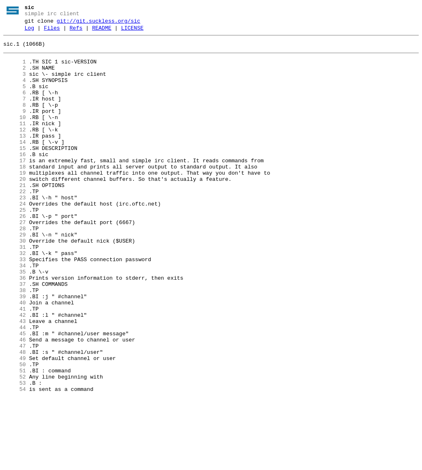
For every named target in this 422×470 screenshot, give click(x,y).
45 (14, 394)
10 (14, 134)
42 (14, 372)
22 (14, 223)
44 (14, 386)
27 (14, 260)
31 (14, 290)
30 (14, 283)
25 (14, 246)
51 (14, 438)
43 (14, 379)
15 (14, 171)
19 (14, 201)
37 (14, 335)
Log (29, 31)
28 (14, 268)
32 (14, 298)
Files (52, 31)
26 (14, 253)
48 (14, 416)
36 (14, 327)
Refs (76, 31)
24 (14, 238)
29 (14, 275)
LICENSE (132, 31)
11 (14, 142)
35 (14, 320)
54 (14, 461)
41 (14, 364)
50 (14, 431)
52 (14, 446)
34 (14, 312)
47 (14, 409)
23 (14, 231)
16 (14, 179)
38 (14, 342)
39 (14, 349)
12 (14, 149)
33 (14, 305)
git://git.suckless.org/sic (99, 23)
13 (14, 157)
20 (14, 209)
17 (14, 186)
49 (14, 424)
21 (14, 216)
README (101, 31)
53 (14, 453)
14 (14, 164)
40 (14, 357)
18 (14, 194)
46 (14, 401)
